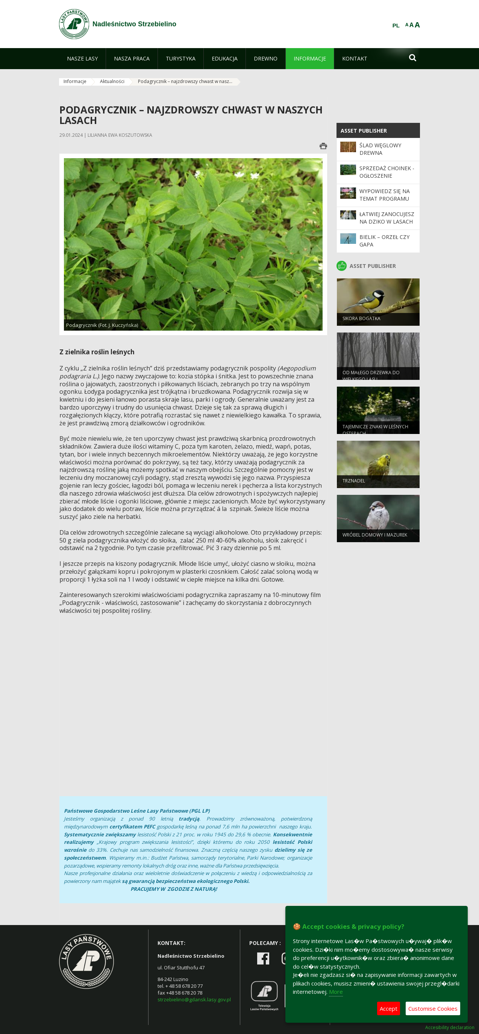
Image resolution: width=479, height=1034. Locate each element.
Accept (388, 1008)
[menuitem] (82, 58)
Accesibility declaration (449, 1027)
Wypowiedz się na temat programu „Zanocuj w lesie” (384, 198)
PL (396, 26)
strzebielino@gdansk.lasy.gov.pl (194, 999)
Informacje (75, 81)
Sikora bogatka (361, 321)
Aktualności (112, 81)
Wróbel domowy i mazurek (375, 537)
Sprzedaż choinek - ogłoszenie (386, 172)
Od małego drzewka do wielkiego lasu (371, 378)
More (336, 991)
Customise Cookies (433, 1008)
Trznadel (354, 483)
